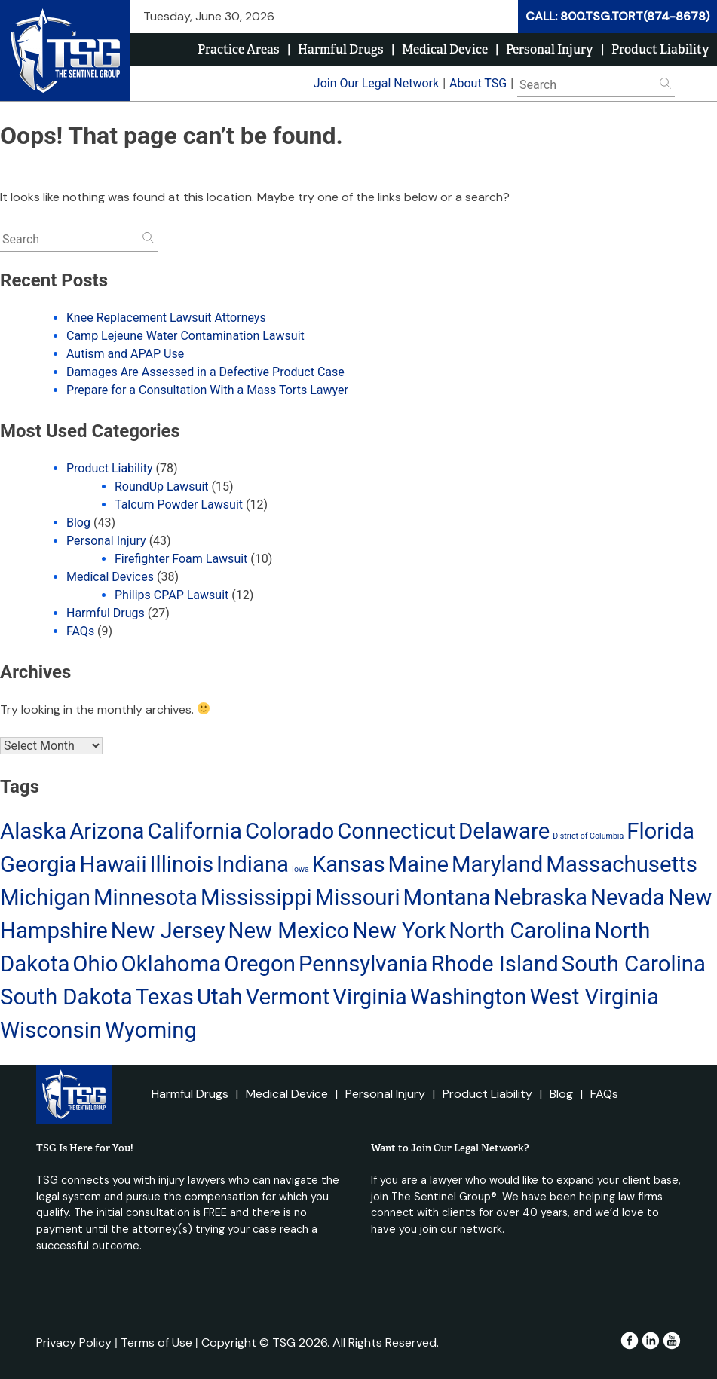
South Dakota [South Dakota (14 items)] (66, 997)
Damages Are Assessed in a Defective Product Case (205, 372)
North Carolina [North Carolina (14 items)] (520, 930)
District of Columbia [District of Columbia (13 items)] (588, 836)
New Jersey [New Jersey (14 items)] (168, 930)
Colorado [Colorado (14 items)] (289, 831)
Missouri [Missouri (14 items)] (357, 897)
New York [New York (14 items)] (399, 930)
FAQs (80, 631)
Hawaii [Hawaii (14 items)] (112, 864)
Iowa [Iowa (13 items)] (300, 869)
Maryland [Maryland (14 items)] (497, 864)
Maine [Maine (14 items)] (418, 864)
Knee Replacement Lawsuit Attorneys (166, 317)
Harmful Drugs (341, 49)
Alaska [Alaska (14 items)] (33, 831)
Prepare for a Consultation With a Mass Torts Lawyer (207, 390)
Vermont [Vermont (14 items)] (288, 997)
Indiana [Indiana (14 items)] (252, 864)
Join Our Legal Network (376, 83)
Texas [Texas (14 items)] (165, 997)
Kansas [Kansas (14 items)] (348, 864)
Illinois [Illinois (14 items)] (182, 864)
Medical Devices (110, 577)
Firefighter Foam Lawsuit (181, 559)
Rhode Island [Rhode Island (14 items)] (495, 964)
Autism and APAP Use (125, 354)
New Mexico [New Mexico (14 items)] (288, 930)
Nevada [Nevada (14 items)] (627, 897)
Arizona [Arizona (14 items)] (106, 831)
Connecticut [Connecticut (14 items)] (396, 831)
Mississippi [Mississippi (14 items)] (256, 897)
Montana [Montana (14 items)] (447, 897)
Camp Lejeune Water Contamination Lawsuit (185, 336)
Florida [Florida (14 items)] (660, 831)
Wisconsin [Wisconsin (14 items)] (51, 1030)
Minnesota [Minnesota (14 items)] (145, 897)
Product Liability (660, 49)
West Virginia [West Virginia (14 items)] (594, 997)
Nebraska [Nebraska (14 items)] (540, 897)
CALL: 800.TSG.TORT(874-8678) (617, 16)
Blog (78, 522)
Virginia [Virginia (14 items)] (369, 997)
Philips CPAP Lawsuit (171, 595)
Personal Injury (549, 49)
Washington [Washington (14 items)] (468, 997)
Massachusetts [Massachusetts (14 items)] (621, 864)
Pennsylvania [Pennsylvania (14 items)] (363, 964)
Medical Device (445, 49)
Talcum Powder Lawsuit (179, 504)
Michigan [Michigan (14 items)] (45, 897)
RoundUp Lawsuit (162, 486)
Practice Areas (239, 49)
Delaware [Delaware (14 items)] (504, 831)
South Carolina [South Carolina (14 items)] (634, 964)
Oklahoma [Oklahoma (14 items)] (171, 964)
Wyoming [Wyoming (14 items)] (151, 1030)
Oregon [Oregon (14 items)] (260, 964)
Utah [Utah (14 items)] (220, 997)
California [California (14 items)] (195, 831)
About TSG (478, 83)
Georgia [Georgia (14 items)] (38, 864)
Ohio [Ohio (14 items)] (95, 964)
